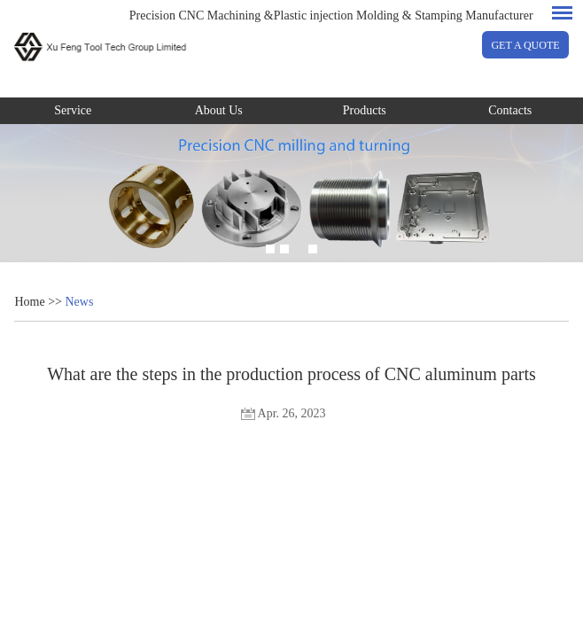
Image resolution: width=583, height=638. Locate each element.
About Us (219, 110)
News (79, 301)
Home (29, 301)
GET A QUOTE (525, 45)
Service (72, 110)
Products (364, 110)
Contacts (510, 110)
